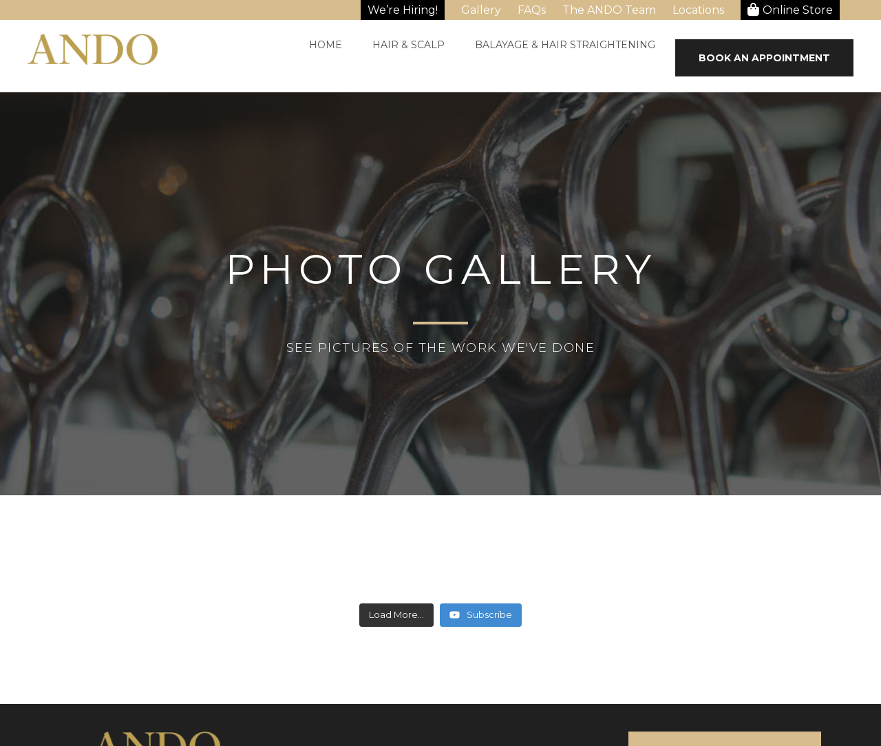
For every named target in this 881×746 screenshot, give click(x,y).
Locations (698, 10)
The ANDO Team (609, 10)
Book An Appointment (764, 58)
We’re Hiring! (403, 10)
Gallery (481, 10)
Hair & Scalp (408, 45)
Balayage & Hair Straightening (565, 45)
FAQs (532, 10)
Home (325, 45)
